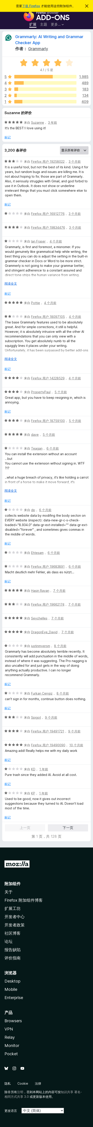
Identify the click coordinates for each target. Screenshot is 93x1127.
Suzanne (37, 122)
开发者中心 (14, 916)
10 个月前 (76, 745)
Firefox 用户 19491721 (47, 731)
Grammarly (38, 48)
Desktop (12, 981)
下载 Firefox (31, 6)
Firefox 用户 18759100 (48, 421)
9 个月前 (51, 717)
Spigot (36, 717)
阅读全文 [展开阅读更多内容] (10, 283)
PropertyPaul (41, 392)
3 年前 (52, 122)
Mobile (10, 989)
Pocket (11, 1053)
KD (33, 769)
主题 (43, 24)
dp (33, 510)
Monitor (11, 1045)
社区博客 (12, 933)
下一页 (68, 827)
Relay (9, 1037)
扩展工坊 (12, 908)
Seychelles (39, 618)
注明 (20, 1092)
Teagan (36, 448)
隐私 (7, 1083)
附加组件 (12, 883)
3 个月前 (75, 161)
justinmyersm (40, 646)
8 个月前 (60, 646)
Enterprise (13, 997)
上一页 (25, 827)
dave (35, 434)
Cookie (22, 1083)
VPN (8, 1029)
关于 (8, 892)
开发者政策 (14, 925)
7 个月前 (59, 590)
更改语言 (10, 1111)
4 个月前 (56, 241)
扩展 (32, 24)
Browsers (13, 1020)
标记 (7, 137)
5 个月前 (61, 392)
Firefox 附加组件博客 (23, 900)
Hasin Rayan (40, 590)
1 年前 (43, 769)
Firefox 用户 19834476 (48, 227)
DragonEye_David (44, 632)
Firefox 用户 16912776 (48, 214)
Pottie (35, 303)
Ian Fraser (38, 241)
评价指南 (12, 958)
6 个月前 (52, 448)
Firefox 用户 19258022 (48, 161)
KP (33, 793)
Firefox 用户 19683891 (48, 566)
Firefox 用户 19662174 (47, 604)
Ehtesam (37, 553)
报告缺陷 (12, 949)
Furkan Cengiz (42, 693)
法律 (38, 1083)
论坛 (8, 941)
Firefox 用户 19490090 (48, 745)
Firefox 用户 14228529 (48, 378)
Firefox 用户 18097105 (48, 317)
